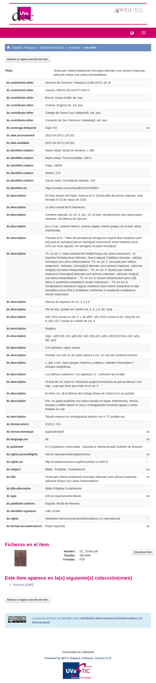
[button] (131, 32)
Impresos (75, 47)
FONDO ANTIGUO (52, 47)
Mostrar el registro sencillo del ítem (27, 59)
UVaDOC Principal (23, 47)
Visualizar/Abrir (143, 552)
